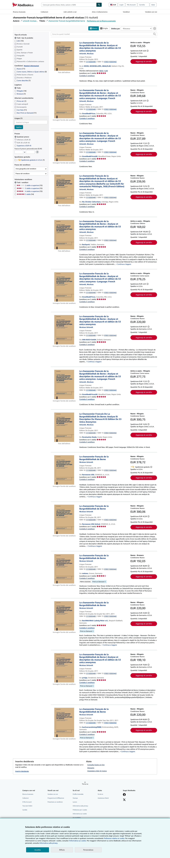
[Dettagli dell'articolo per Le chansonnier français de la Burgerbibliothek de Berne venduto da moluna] (64, 569)
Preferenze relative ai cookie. (114, 838)
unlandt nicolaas (29, 21)
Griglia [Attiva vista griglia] (104, 28)
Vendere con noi (151, 12)
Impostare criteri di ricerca (97, 771)
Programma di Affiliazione (56, 798)
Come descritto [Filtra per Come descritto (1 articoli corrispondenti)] (22, 81)
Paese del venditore (23, 173)
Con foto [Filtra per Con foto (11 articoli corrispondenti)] (21, 110)
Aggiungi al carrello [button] (144, 61)
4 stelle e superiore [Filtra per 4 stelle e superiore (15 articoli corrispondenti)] (29, 191)
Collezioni (44, 12)
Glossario (90, 768)
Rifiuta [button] (62, 850)
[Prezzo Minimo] (19, 152)
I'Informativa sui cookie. (77, 841)
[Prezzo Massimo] (30, 152)
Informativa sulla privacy (80, 806)
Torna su (85, 784)
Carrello (24, 810)
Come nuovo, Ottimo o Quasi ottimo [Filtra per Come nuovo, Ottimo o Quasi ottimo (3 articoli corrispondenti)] (31, 72)
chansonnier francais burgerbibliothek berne (66, 21)
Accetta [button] (37, 850)
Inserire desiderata (22, 771)
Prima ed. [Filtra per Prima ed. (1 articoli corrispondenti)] (20, 101)
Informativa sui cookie (80, 814)
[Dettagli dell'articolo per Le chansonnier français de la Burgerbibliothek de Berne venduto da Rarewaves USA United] (64, 519)
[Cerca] (99, 5)
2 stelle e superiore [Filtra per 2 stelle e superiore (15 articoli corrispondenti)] (29, 185)
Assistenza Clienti (103, 798)
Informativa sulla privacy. (48, 843)
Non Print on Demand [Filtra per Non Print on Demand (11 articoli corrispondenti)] (25, 113)
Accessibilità (77, 817)
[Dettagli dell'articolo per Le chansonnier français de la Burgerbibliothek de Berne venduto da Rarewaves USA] (64, 470)
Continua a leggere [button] (124, 264)
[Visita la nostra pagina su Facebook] (124, 795)
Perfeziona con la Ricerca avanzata (101, 21)
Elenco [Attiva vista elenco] (93, 28)
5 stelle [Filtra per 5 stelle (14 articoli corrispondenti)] (25, 194)
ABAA (101, 71)
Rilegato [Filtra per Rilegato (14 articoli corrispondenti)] (20, 91)
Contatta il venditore (87, 76)
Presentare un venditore (55, 802)
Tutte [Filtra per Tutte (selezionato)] (18, 88)
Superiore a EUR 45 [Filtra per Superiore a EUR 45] (23, 146)
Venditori (126, 12)
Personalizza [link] (88, 850)
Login (121, 5)
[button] (154, 34)
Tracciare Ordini (27, 806)
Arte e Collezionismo (99, 12)
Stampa (75, 798)
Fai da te (100, 794)
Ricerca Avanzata (19, 12)
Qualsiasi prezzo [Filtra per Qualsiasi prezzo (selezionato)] (22, 137)
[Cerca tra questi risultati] (104, 34)
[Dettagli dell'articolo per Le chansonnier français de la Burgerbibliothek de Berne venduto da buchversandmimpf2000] (64, 722)
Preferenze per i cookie (80, 810)
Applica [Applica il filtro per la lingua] (18, 127)
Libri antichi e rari (70, 12)
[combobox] (68, 5)
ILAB (106, 71)
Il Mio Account (27, 802)
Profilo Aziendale (78, 794)
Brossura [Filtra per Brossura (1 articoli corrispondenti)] (20, 94)
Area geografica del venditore (26, 169)
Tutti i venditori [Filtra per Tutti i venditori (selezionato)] (23, 183)
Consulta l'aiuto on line (95, 765)
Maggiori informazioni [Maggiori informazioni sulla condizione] (31, 66)
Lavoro (75, 802)
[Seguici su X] (124, 800)
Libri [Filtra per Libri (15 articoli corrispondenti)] (19, 41)
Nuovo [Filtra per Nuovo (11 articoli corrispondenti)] (20, 69)
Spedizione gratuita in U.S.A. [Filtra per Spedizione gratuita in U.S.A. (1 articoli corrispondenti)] (30, 160)
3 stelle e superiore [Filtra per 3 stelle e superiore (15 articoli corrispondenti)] (29, 188)
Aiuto (153, 5)
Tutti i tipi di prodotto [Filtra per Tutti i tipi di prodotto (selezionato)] (24, 38)
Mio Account (131, 5)
